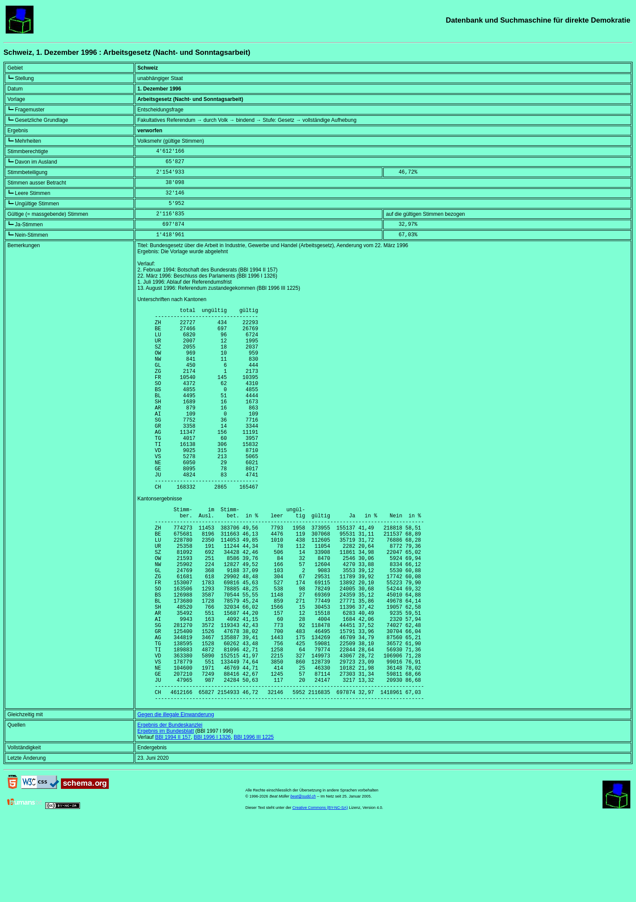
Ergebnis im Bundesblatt (165, 812)
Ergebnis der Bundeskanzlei (169, 806)
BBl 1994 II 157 (173, 818)
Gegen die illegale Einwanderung (175, 795)
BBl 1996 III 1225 (254, 818)
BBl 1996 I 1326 (212, 818)
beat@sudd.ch (303, 877)
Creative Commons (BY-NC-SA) (320, 888)
